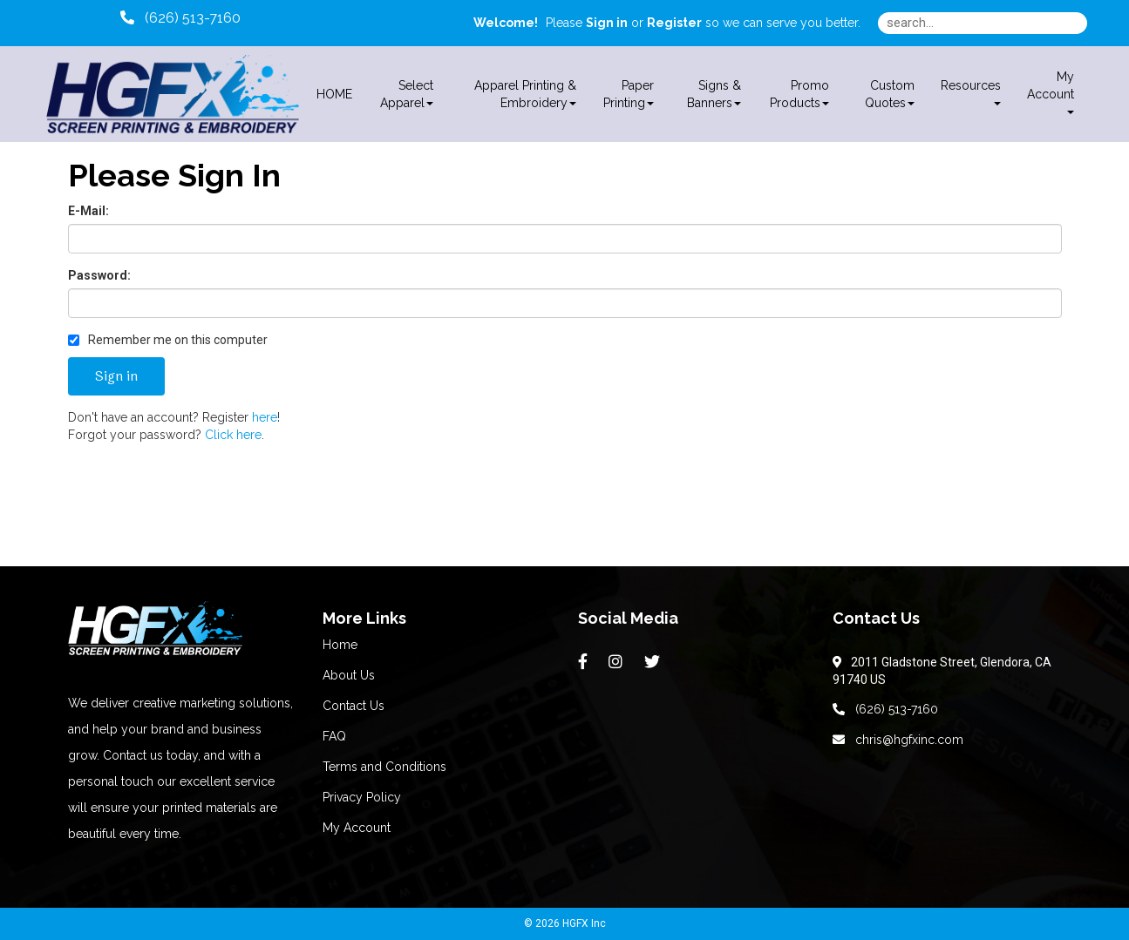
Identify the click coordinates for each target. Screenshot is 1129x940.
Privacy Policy (362, 797)
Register (674, 23)
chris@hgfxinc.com (898, 740)
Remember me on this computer (168, 340)
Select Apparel (406, 94)
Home (340, 645)
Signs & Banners (714, 94)
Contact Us (353, 706)
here (264, 417)
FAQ (334, 736)
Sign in (607, 23)
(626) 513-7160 (885, 709)
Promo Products (799, 94)
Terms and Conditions (384, 767)
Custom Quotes (890, 94)
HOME (334, 94)
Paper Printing (628, 94)
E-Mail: (88, 211)
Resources (971, 91)
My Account (357, 828)
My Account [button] (1050, 92)
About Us (349, 675)
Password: (99, 275)
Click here (233, 435)
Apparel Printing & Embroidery (525, 94)
